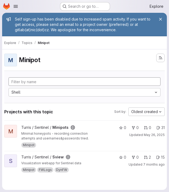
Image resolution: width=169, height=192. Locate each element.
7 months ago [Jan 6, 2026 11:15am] (154, 164)
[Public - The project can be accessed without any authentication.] (73, 127)
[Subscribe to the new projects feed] (160, 58)
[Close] (160, 19)
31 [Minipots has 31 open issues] (161, 127)
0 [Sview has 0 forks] (135, 157)
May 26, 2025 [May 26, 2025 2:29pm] (154, 135)
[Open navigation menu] (15, 6)
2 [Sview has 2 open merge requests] (147, 157)
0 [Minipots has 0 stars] (122, 127)
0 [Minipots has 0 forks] (135, 127)
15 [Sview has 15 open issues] (160, 157)
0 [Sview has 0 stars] (122, 157)
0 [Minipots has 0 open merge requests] (147, 127)
